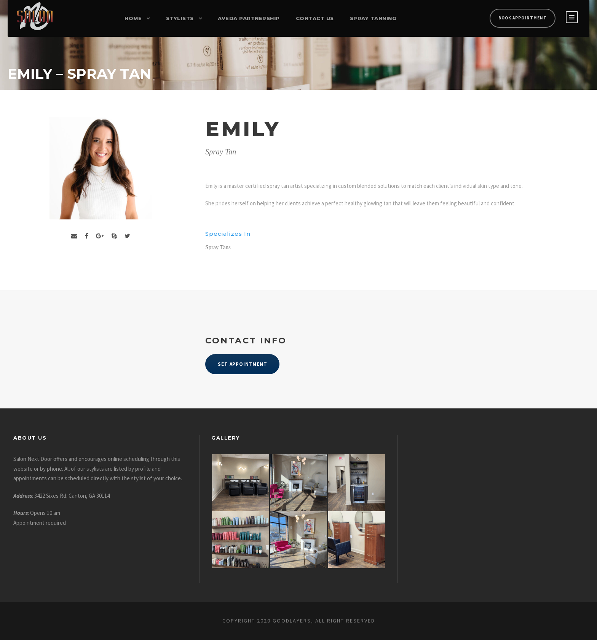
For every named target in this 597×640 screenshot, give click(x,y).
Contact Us (315, 18)
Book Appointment (522, 18)
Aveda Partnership (249, 18)
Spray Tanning (373, 18)
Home (133, 18)
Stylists (180, 18)
